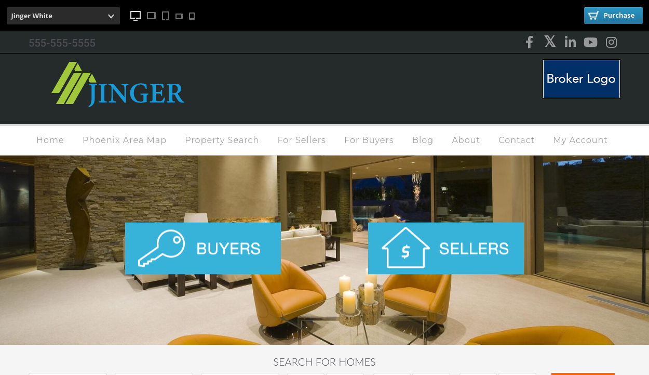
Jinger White (32, 15)
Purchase (611, 15)
